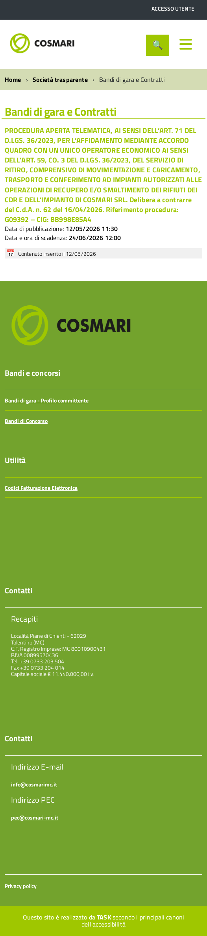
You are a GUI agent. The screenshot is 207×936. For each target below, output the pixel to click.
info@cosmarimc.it (34, 784)
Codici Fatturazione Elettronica (41, 488)
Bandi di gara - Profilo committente (47, 400)
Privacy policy (21, 886)
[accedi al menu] (185, 44)
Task (104, 917)
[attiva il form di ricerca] (157, 45)
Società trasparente (60, 79)
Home (13, 79)
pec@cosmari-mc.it (34, 817)
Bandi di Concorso (26, 421)
